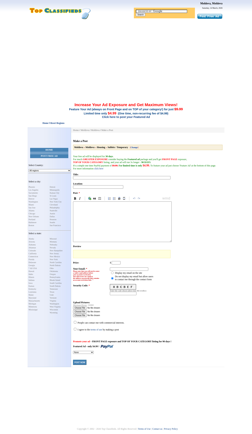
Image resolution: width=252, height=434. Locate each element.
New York (54, 259)
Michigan (32, 304)
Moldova (85, 130)
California (33, 253)
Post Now (79, 362)
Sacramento (33, 193)
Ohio (52, 268)
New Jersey (54, 253)
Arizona (32, 242)
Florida (31, 259)
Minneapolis (55, 190)
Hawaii (31, 271)
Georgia (32, 265)
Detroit (52, 187)
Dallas (52, 216)
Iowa (30, 283)
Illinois (31, 277)
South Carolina (56, 283)
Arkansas (32, 248)
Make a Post (107, 130)
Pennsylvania (55, 277)
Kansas (31, 286)
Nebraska (53, 245)
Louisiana (32, 292)
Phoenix (32, 187)
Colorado (32, 250)
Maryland (32, 298)
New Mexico (55, 256)
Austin (52, 213)
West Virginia (55, 307)
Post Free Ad (49, 156)
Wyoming (53, 313)
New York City (56, 202)
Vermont (53, 298)
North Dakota (55, 265)
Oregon (53, 274)
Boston (31, 225)
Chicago (32, 213)
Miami (31, 205)
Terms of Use (144, 429)
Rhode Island (55, 280)
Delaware (32, 262)
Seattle (52, 222)
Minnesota (33, 307)
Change (134, 147)
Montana (53, 242)
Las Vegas (54, 199)
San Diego (33, 196)
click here (98, 168)
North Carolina (56, 262)
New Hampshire (56, 250)
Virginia (53, 301)
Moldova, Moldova (211, 3)
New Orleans (34, 216)
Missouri (53, 239)
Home (49, 149)
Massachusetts (34, 301)
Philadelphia (55, 208)
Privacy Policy (171, 429)
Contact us (157, 429)
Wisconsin (54, 310)
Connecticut (33, 256)
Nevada (53, 248)
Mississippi (33, 310)
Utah (52, 295)
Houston (53, 219)
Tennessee (54, 289)
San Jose (32, 208)
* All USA (33, 268)
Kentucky (32, 289)
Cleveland (54, 205)
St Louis (53, 196)
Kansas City (54, 193)
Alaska (31, 239)
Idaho (31, 274)
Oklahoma (54, 271)
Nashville (53, 211)
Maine (31, 295)
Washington (33, 202)
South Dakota (55, 286)
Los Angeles (33, 190)
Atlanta (31, 211)
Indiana (31, 280)
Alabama (32, 245)
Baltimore (32, 222)
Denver (31, 199)
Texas (52, 292)
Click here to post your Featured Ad (126, 117)
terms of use (96, 329)
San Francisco (55, 225)
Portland (32, 219)
